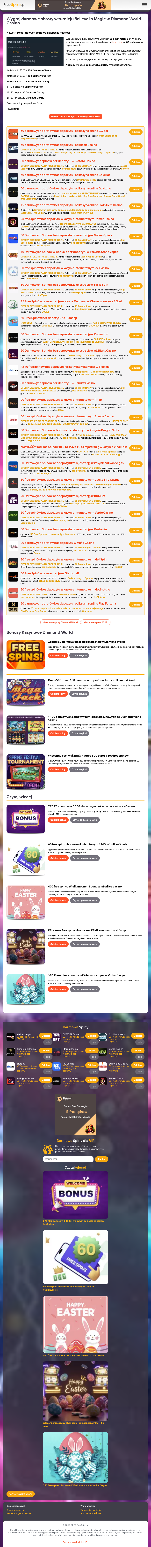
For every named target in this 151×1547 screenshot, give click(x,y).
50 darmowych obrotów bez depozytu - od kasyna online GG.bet (64, 130)
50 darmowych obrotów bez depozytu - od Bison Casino (59, 145)
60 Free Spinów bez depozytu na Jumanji (49, 318)
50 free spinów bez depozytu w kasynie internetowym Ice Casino (65, 268)
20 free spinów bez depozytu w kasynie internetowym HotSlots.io (65, 589)
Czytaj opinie (84, 820)
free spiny (117, 42)
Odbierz (136, 132)
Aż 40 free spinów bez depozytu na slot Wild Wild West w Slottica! (65, 366)
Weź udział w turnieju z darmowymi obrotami (75, 116)
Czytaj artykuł (79, 655)
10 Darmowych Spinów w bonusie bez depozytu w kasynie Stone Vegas (69, 252)
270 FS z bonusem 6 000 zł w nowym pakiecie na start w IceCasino (91, 806)
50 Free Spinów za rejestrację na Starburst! (50, 573)
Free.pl (14, 4)
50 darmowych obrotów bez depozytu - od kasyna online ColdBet (65, 175)
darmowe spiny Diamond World (60, 622)
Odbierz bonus (58, 820)
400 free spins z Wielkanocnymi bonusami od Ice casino (85, 886)
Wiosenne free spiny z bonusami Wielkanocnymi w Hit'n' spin (88, 930)
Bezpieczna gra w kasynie (19, 1513)
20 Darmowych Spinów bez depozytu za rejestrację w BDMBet (63, 496)
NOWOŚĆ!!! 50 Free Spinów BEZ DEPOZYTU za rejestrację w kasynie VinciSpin (74, 447)
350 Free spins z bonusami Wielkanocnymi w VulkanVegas (87, 975)
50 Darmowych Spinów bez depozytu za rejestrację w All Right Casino (68, 350)
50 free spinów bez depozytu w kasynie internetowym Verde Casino (67, 512)
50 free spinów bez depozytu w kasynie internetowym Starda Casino (67, 416)
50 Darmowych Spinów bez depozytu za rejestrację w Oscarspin (64, 334)
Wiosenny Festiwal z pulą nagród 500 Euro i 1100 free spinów (88, 755)
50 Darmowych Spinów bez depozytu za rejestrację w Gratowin (64, 529)
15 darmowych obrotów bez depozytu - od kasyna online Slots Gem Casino (71, 205)
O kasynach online (15, 1510)
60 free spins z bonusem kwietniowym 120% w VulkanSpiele (87, 844)
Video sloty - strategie (90, 1510)
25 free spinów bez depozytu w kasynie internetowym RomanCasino (67, 219)
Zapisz (101, 1159)
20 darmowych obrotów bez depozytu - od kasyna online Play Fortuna (68, 603)
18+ (86, 1542)
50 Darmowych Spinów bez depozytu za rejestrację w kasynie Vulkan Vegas (72, 463)
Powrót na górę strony (20, 1494)
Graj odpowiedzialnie (73, 1542)
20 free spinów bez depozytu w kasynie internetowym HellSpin (64, 559)
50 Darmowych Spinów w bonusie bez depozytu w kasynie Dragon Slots (70, 430)
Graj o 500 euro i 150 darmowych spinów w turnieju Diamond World (92, 680)
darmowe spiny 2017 (95, 622)
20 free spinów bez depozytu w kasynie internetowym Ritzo (61, 399)
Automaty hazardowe (90, 1513)
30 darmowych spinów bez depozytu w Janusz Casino (58, 383)
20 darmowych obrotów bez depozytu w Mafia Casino (57, 542)
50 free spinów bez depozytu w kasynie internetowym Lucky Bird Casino (70, 479)
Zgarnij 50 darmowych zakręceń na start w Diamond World (86, 641)
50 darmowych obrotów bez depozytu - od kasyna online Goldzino (66, 188)
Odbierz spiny (57, 655)
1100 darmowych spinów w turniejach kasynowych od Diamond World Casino (94, 718)
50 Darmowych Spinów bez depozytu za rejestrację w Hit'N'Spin (64, 284)
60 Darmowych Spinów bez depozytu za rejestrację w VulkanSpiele (66, 235)
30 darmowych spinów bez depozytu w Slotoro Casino (58, 161)
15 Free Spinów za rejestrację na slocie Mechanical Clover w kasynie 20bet (71, 301)
